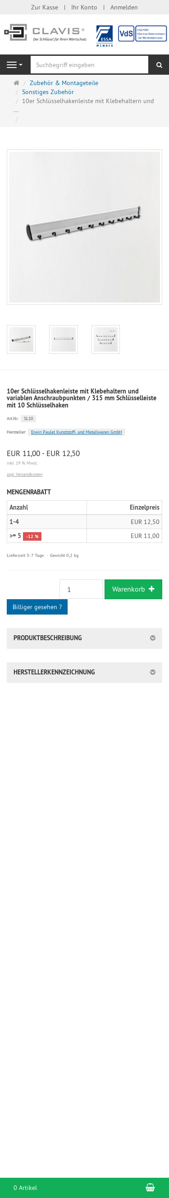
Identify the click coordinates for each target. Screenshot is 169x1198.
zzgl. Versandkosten (24, 474)
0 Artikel (25, 1188)
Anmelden (124, 7)
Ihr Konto (84, 7)
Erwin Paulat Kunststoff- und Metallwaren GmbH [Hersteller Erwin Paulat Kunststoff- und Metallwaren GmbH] (76, 432)
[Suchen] (159, 64)
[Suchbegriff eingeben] (89, 64)
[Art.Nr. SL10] (84, 417)
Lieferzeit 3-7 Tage (25, 555)
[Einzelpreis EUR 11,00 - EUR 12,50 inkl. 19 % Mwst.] (84, 457)
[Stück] (81, 589)
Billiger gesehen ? (37, 607)
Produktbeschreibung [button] (48, 638)
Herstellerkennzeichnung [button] (54, 672)
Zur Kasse (44, 7)
